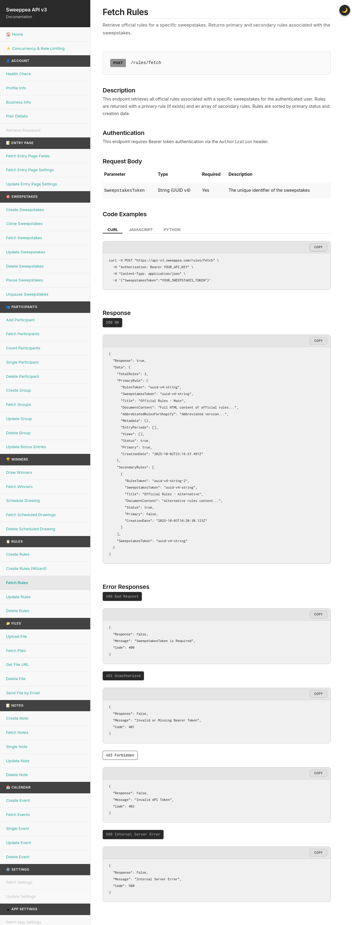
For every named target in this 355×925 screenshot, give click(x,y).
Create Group (18, 390)
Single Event (17, 828)
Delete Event (17, 856)
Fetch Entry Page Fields (28, 155)
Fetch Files (16, 650)
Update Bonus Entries (26, 446)
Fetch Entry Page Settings (30, 169)
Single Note (16, 746)
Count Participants (23, 347)
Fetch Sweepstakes (24, 237)
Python (172, 228)
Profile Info (16, 87)
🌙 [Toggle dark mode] (345, 10)
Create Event (18, 800)
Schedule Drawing (23, 500)
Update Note (18, 760)
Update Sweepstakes (25, 251)
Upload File (16, 636)
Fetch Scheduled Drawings (31, 514)
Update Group (19, 418)
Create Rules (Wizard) (26, 568)
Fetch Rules (17, 582)
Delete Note (17, 774)
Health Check (18, 73)
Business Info (18, 102)
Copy (318, 246)
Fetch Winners (19, 486)
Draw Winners (19, 472)
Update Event (18, 842)
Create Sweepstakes (25, 209)
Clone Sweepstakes (24, 223)
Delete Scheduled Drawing (30, 528)
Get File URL (17, 664)
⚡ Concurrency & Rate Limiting (35, 48)
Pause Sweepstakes (24, 280)
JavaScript (141, 228)
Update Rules (18, 596)
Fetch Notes (17, 732)
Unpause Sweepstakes (27, 294)
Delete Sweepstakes (25, 266)
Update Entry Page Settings (31, 183)
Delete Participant (22, 376)
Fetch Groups (18, 404)
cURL (112, 228)
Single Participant (22, 362)
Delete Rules (17, 610)
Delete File (16, 678)
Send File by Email (23, 692)
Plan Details (17, 116)
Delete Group (18, 432)
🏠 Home (14, 34)
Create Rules (18, 554)
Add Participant (20, 319)
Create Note (17, 718)
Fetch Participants (22, 333)
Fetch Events (18, 814)
